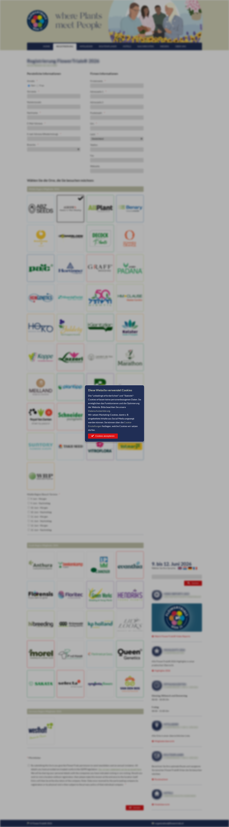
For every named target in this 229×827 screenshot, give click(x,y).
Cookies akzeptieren (105, 436)
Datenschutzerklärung (99, 411)
